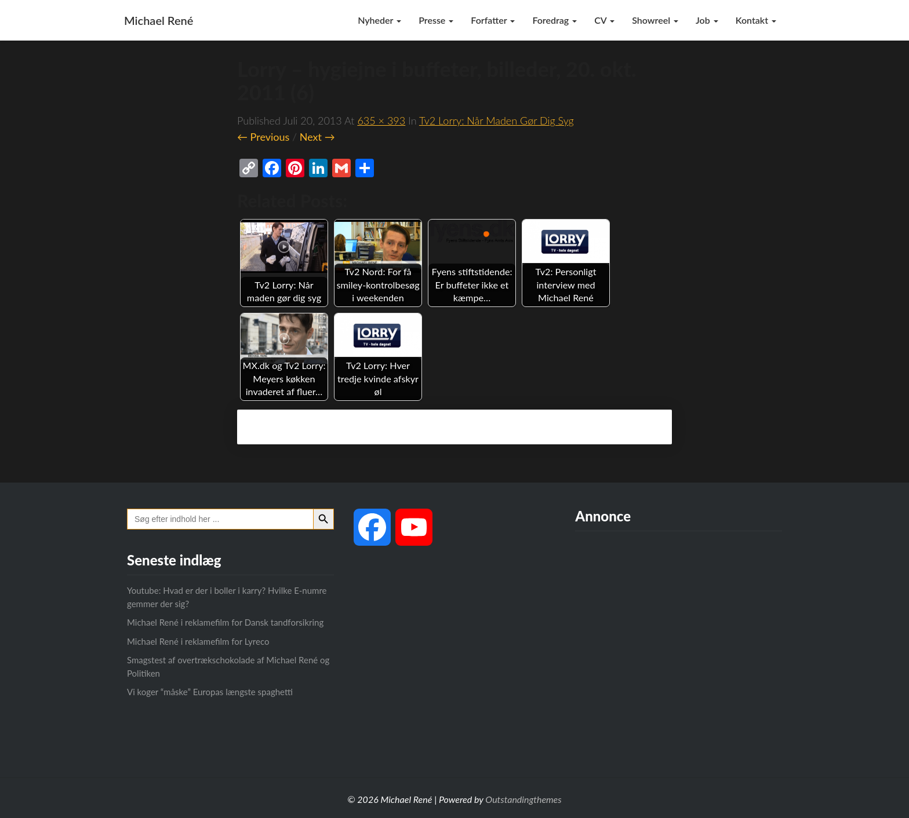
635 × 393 (381, 120)
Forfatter (493, 19)
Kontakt (756, 19)
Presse (436, 19)
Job (707, 19)
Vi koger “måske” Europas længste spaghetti (210, 691)
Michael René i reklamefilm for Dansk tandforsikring (225, 622)
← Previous (263, 136)
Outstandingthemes (523, 799)
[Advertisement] (678, 644)
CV (604, 19)
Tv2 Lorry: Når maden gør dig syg (496, 120)
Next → (317, 136)
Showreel (655, 19)
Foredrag (554, 19)
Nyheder (379, 19)
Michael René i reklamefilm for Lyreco (198, 641)
